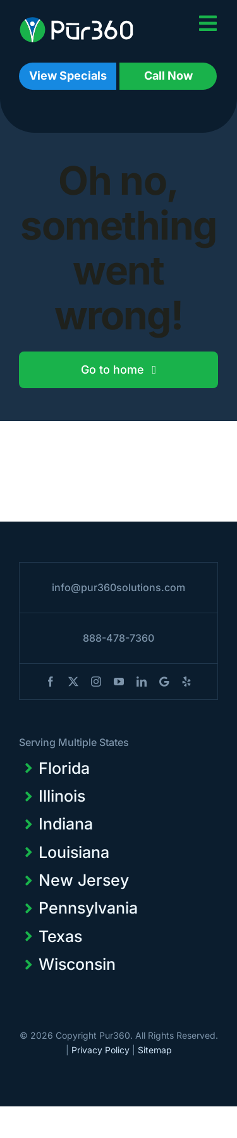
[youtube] (119, 681)
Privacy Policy (100, 1049)
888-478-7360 (118, 638)
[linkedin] (142, 681)
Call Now (168, 75)
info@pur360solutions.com (118, 587)
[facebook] (51, 681)
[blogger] (164, 681)
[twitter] (73, 681)
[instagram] (96, 681)
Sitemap (155, 1049)
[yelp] (186, 681)
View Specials (68, 75)
